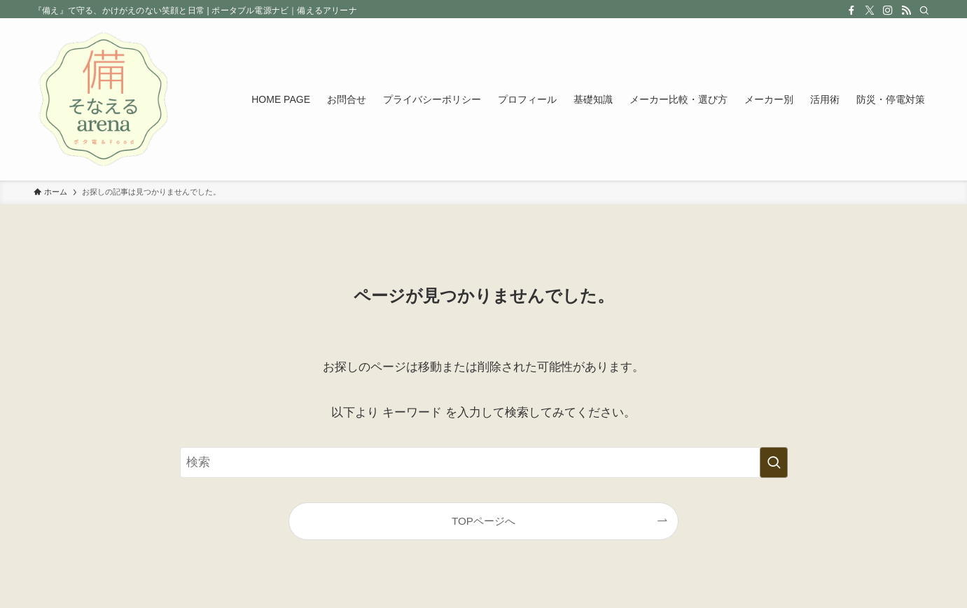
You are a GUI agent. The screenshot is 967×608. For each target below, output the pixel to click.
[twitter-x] (870, 10)
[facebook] (851, 10)
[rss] (906, 10)
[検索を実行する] (774, 462)
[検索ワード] (484, 462)
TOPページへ (483, 521)
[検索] (924, 10)
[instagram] (888, 10)
